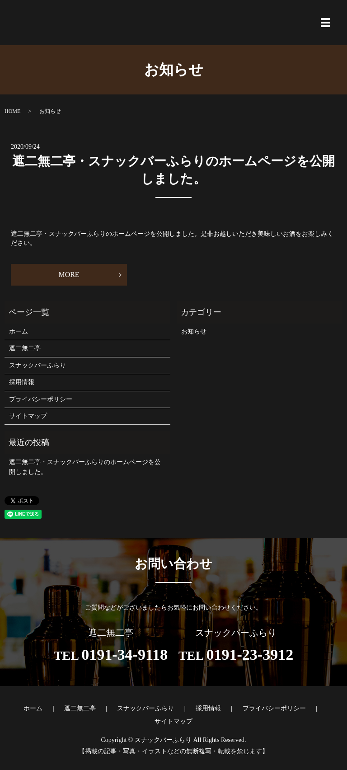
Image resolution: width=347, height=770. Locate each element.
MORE (82, 274)
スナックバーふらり (37, 365)
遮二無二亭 (25, 348)
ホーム (18, 331)
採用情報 (21, 382)
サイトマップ (28, 416)
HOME (12, 111)
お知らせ (193, 331)
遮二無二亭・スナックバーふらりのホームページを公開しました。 (85, 467)
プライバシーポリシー (40, 399)
